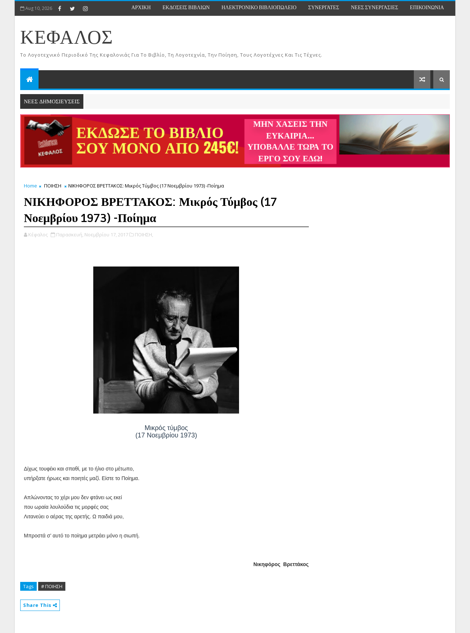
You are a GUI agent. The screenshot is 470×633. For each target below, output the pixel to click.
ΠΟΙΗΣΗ (52, 185)
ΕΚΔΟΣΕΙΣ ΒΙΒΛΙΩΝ (186, 7)
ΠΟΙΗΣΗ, (144, 234)
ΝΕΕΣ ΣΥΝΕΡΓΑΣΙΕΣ (374, 7)
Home (30, 185)
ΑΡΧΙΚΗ (141, 7)
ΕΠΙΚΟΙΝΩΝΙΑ (427, 7)
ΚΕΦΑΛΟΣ (66, 38)
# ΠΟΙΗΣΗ (51, 586)
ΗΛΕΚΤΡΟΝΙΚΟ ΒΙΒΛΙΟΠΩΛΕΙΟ (258, 7)
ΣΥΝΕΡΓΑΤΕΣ (323, 7)
